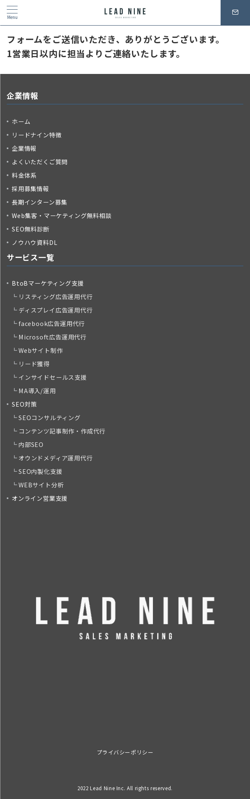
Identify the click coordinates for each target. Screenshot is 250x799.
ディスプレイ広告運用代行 (55, 310)
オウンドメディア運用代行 (55, 458)
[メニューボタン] (12, 12)
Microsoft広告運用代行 (52, 337)
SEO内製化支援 (40, 471)
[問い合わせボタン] (235, 12)
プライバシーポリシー (125, 752)
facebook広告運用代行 (51, 323)
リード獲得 (34, 364)
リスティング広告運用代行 (55, 296)
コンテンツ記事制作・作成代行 (61, 431)
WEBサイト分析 (40, 485)
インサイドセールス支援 (52, 377)
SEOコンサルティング (49, 417)
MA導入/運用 (37, 390)
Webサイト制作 (40, 350)
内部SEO (31, 444)
